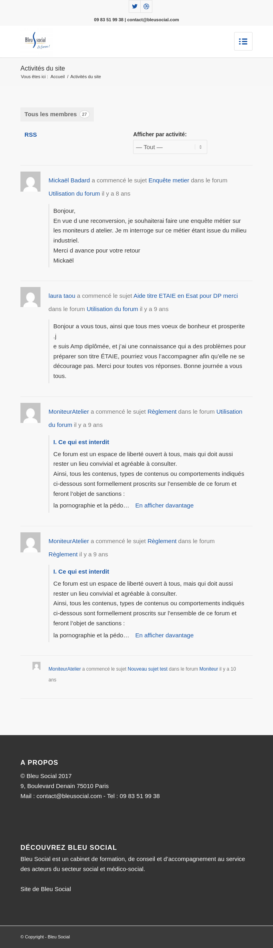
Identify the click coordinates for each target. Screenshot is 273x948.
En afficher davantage (164, 505)
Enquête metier (168, 180)
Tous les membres (56, 114)
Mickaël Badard (69, 180)
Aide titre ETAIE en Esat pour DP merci (185, 295)
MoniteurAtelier (69, 411)
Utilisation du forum (74, 193)
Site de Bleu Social (45, 888)
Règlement (162, 411)
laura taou (62, 295)
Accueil (58, 76)
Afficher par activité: (159, 134)
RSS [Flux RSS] (30, 134)
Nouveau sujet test (148, 669)
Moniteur (208, 669)
